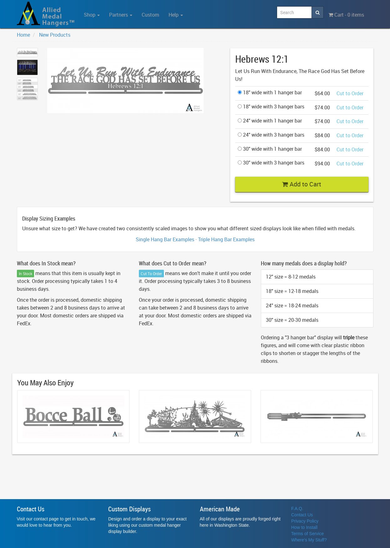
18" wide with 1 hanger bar (270, 92)
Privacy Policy (304, 521)
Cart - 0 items (346, 14)
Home (23, 34)
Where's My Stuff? (309, 539)
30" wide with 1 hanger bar (270, 148)
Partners (120, 14)
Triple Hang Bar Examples (226, 239)
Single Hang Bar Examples (165, 239)
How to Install (304, 527)
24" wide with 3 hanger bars (271, 134)
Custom (150, 14)
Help (176, 14)
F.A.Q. (297, 508)
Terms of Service (307, 533)
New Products (54, 34)
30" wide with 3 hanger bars (271, 162)
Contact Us (302, 514)
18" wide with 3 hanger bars (271, 106)
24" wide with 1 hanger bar (270, 120)
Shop (92, 14)
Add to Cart (301, 184)
